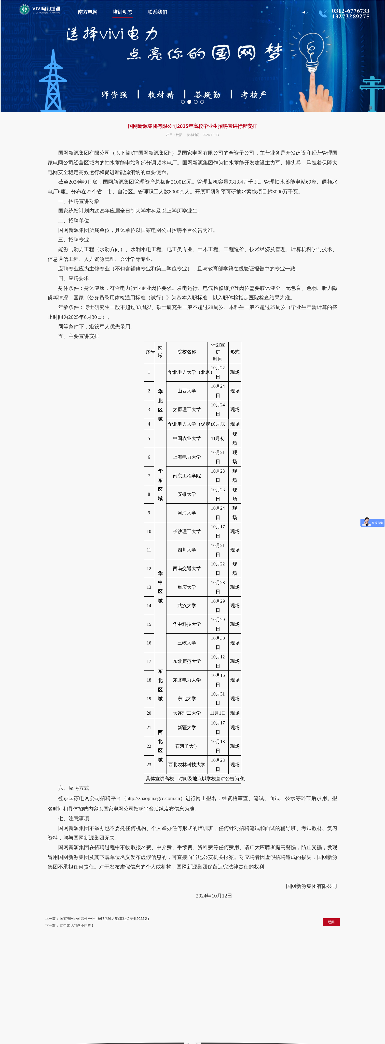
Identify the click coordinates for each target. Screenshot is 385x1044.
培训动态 (130, 12)
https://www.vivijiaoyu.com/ (103, 1004)
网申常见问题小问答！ (77, 925)
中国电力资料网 (173, 953)
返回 (331, 922)
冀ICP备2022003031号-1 (216, 1037)
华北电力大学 (148, 953)
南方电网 (95, 12)
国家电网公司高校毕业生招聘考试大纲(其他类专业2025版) (104, 918)
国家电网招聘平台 (77, 953)
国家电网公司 (104, 953)
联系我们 (165, 12)
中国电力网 (126, 953)
